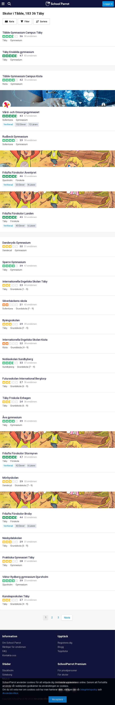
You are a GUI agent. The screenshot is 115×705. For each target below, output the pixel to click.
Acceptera (57, 699)
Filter (27, 21)
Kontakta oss (9, 655)
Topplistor (63, 651)
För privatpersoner (67, 670)
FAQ (4, 651)
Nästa (67, 618)
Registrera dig (65, 643)
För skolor (63, 675)
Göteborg (7, 675)
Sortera (43, 21)
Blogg (61, 647)
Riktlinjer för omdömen (14, 647)
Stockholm (7, 670)
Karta (11, 21)
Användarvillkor (10, 693)
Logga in (108, 4)
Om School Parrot (11, 643)
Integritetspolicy (88, 689)
